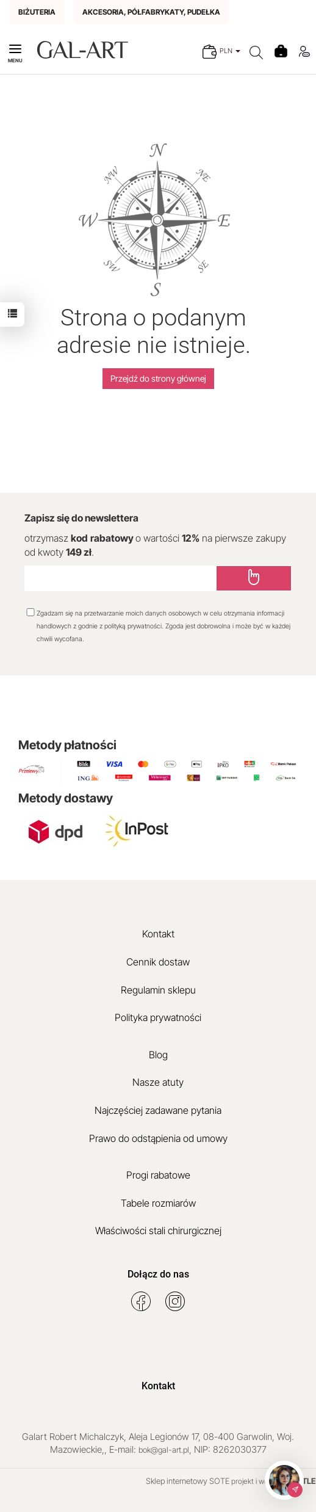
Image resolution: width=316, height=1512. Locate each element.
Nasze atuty (158, 1082)
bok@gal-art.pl (163, 1450)
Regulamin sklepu (158, 990)
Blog (158, 1055)
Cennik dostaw (158, 962)
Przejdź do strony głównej (158, 378)
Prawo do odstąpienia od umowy (158, 1138)
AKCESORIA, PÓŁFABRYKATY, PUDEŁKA (151, 11)
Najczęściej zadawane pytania (158, 1110)
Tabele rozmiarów (158, 1203)
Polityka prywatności (158, 1017)
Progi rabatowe (158, 1175)
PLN (230, 50)
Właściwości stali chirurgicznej (158, 1230)
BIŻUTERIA (37, 11)
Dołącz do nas (158, 1274)
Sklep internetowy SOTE (187, 1481)
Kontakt (158, 934)
